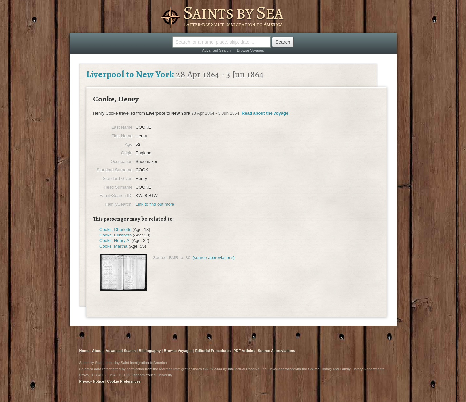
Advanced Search (216, 50)
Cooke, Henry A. (115, 240)
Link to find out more (155, 204)
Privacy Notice (91, 381)
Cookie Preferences (124, 381)
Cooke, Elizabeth (115, 235)
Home (84, 351)
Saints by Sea (233, 12)
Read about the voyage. (266, 113)
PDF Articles (244, 351)
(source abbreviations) (213, 257)
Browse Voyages (250, 50)
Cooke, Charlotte (115, 229)
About (97, 351)
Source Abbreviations (276, 351)
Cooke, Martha (113, 246)
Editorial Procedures (213, 351)
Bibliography (150, 351)
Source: (160, 257)
